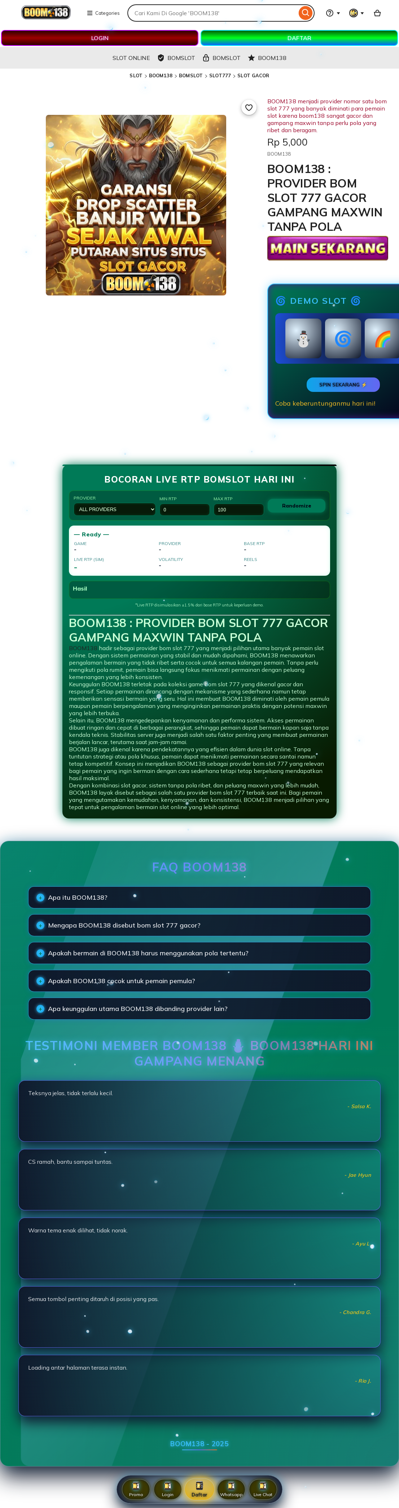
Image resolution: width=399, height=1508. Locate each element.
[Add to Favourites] (248, 107)
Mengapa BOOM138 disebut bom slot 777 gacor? (124, 925)
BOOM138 (160, 75)
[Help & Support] (333, 13)
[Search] (306, 13)
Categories (103, 13)
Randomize (296, 505)
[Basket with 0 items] (377, 13)
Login (168, 1489)
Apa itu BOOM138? (78, 897)
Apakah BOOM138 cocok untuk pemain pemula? (121, 981)
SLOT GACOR (253, 75)
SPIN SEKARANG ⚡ (343, 385)
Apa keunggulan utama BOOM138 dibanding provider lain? (138, 1008)
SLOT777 (220, 75)
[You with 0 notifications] (357, 13)
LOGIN (100, 38)
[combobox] (212, 13)
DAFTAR (299, 38)
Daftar (199, 1489)
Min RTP (184, 506)
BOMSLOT (191, 75)
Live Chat (263, 1489)
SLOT (136, 75)
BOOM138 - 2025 (199, 1444)
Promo (136, 1489)
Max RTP (239, 506)
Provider (115, 505)
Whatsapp (231, 1489)
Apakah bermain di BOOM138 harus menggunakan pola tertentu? (148, 953)
